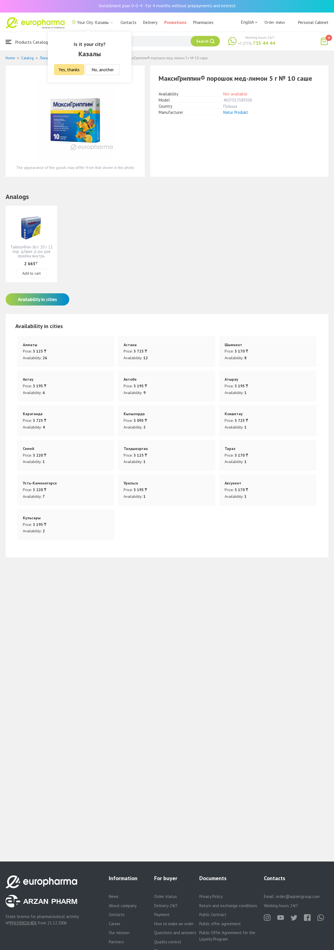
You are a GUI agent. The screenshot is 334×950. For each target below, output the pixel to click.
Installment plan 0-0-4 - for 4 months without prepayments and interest (167, 5)
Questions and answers (175, 932)
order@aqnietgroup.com (298, 896)
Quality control (167, 941)
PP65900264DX (23, 923)
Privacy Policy (211, 896)
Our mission (119, 932)
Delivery (150, 22)
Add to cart (31, 273)
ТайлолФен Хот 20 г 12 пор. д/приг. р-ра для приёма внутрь (31, 251)
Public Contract (212, 914)
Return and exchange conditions (228, 905)
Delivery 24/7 (166, 905)
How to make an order (174, 923)
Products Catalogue (29, 42)
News (114, 896)
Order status (274, 22)
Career (115, 923)
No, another (103, 69)
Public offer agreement (220, 923)
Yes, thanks (69, 69)
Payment (162, 914)
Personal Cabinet (313, 22)
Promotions (175, 22)
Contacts (128, 22)
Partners (116, 941)
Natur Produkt (235, 112)
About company (123, 905)
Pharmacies (203, 22)
